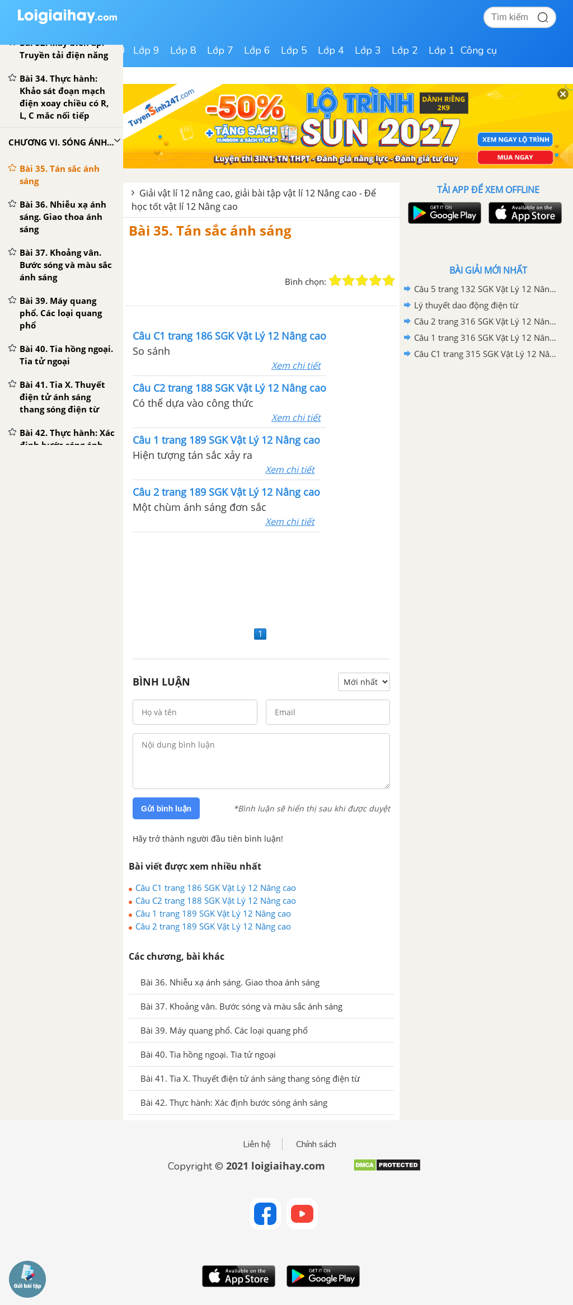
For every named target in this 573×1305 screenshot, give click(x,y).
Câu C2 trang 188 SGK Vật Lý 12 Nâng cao (215, 900)
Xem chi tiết (296, 365)
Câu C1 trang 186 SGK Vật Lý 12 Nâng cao (215, 887)
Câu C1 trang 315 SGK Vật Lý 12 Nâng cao (486, 353)
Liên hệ (257, 1144)
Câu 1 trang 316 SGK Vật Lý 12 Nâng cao (486, 337)
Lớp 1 (442, 50)
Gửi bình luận (166, 808)
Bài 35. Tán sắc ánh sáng (210, 230)
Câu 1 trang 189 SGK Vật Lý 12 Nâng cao (213, 913)
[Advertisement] (261, 578)
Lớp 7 (220, 50)
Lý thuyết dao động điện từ (466, 305)
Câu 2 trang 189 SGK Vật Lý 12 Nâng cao (213, 926)
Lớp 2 (405, 50)
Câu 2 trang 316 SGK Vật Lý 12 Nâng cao (486, 321)
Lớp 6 (257, 50)
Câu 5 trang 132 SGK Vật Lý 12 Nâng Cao (486, 288)
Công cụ (479, 50)
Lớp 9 (146, 50)
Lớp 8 (183, 50)
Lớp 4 (331, 50)
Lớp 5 (294, 50)
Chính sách (316, 1144)
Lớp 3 (368, 50)
